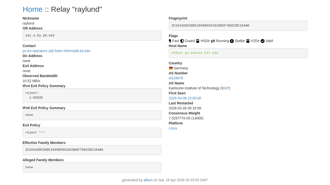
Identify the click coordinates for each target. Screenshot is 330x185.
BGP (225, 88)
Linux (173, 128)
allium (148, 180)
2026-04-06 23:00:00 (185, 98)
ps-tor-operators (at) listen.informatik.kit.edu (56, 51)
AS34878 (176, 78)
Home (33, 9)
